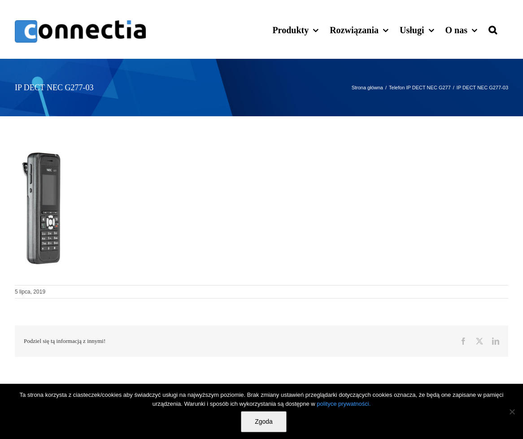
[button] (492, 29)
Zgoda (264, 421)
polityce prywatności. (343, 403)
